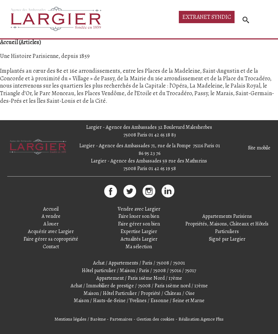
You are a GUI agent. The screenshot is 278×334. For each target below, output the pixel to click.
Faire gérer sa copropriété (51, 239)
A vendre (51, 216)
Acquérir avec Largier (51, 231)
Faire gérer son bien (139, 223)
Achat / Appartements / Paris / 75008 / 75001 (139, 262)
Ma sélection (139, 246)
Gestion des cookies (155, 319)
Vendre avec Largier (139, 209)
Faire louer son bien (138, 216)
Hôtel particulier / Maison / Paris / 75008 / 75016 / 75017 (139, 270)
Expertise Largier (139, 231)
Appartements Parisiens (227, 216)
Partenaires (121, 319)
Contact (51, 246)
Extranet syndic (206, 17)
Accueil (51, 209)
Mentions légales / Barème (80, 319)
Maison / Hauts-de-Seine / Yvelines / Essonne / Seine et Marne (139, 300)
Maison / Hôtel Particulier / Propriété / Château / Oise (139, 293)
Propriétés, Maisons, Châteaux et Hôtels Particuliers (227, 227)
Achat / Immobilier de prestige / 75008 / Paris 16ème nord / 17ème (139, 285)
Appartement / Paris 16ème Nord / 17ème (139, 278)
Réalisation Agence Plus (201, 319)
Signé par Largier (227, 239)
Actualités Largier (139, 239)
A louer (51, 223)
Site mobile (259, 147)
